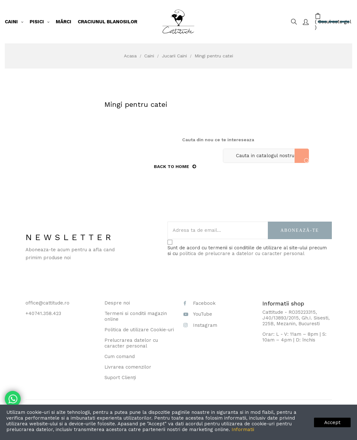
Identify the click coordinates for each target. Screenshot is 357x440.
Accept (332, 422)
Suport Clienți (120, 377)
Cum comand (119, 356)
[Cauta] (266, 156)
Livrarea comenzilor (127, 367)
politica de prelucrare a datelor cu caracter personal (241, 253)
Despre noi (117, 303)
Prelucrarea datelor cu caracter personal (131, 343)
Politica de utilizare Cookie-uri (139, 330)
